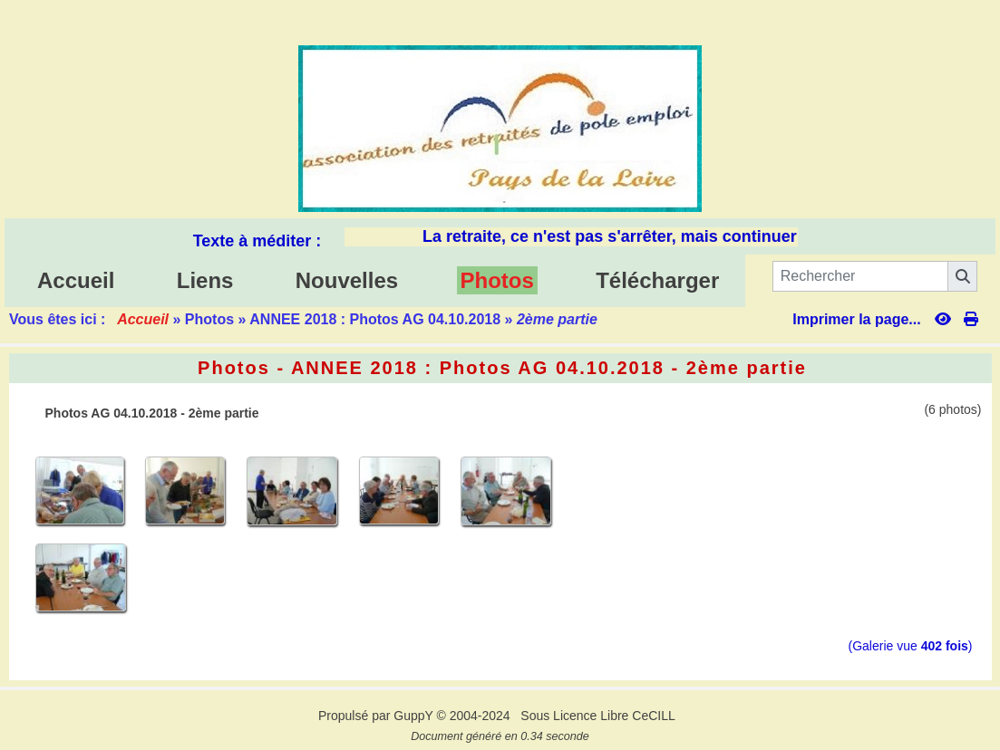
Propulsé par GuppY (377, 715)
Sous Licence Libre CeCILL (599, 715)
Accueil (142, 319)
